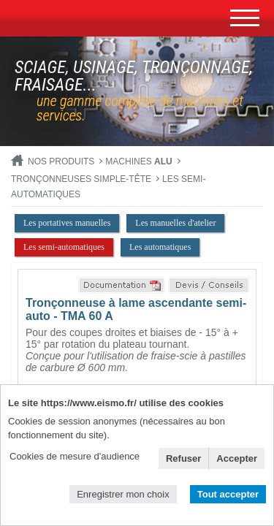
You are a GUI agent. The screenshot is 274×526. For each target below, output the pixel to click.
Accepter (236, 458)
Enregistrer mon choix (123, 494)
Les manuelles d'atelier (175, 223)
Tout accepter (228, 494)
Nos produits (61, 161)
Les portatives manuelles (66, 223)
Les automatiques (160, 247)
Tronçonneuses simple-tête (81, 179)
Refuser (183, 458)
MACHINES (138, 161)
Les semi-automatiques (63, 247)
